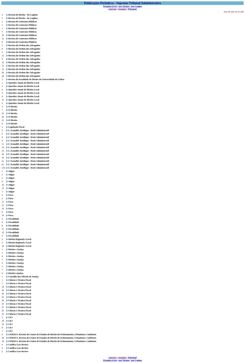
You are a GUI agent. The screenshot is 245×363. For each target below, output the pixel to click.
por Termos (124, 6)
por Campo (136, 6)
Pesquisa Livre (110, 6)
